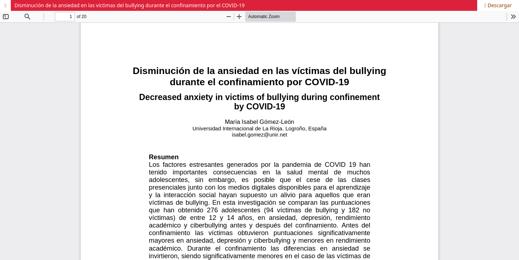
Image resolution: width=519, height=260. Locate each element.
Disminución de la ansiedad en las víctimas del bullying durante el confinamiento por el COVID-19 (129, 5)
